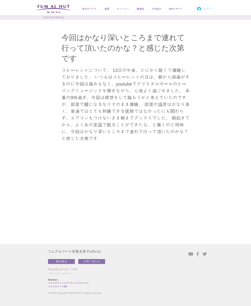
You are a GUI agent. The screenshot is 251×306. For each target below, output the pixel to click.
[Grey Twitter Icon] (205, 254)
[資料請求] (61, 261)
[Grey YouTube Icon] (191, 254)
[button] (91, 9)
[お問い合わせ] (91, 261)
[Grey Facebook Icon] (198, 254)
